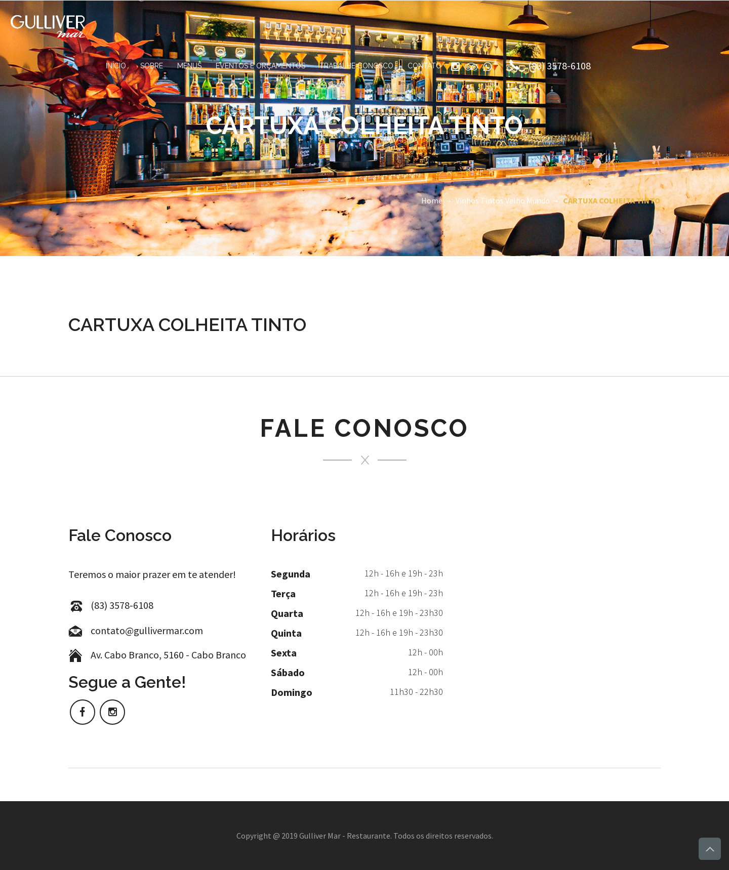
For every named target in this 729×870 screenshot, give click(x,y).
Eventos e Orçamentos (260, 66)
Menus (189, 66)
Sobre (151, 66)
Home (431, 200)
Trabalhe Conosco (356, 66)
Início (116, 66)
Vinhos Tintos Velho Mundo (503, 200)
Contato (424, 66)
